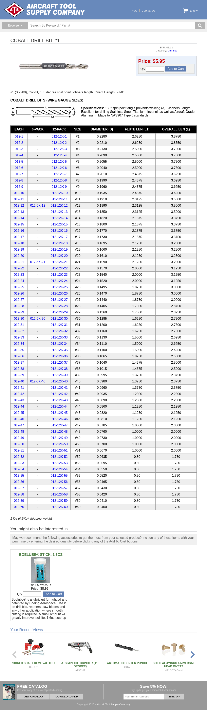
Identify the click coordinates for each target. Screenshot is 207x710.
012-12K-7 (59, 174)
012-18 (19, 243)
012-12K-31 (59, 325)
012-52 (19, 456)
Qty (152, 69)
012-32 (19, 331)
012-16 (19, 230)
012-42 (19, 394)
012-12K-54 (59, 469)
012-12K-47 (59, 425)
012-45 (19, 412)
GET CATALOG (33, 696)
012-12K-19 (59, 249)
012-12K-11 (59, 199)
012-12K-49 (59, 438)
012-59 (19, 500)
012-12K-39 (59, 375)
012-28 (19, 306)
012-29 (19, 312)
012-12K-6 (59, 168)
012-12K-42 (59, 394)
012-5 (19, 161)
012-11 (19, 199)
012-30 (19, 318)
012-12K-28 (59, 306)
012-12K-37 (59, 362)
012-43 (19, 400)
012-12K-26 (59, 293)
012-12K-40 (59, 381)
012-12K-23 (59, 274)
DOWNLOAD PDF (66, 696)
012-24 (19, 281)
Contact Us (148, 10)
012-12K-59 (59, 500)
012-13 (19, 212)
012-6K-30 (37, 318)
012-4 (19, 155)
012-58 (19, 494)
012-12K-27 (59, 299)
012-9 (19, 186)
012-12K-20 (59, 255)
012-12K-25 (59, 287)
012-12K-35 (59, 350)
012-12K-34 (59, 343)
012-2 (19, 142)
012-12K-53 (59, 463)
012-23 (19, 274)
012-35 (19, 350)
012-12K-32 (59, 331)
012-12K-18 (59, 243)
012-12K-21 (59, 262)
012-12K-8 (59, 180)
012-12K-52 (59, 456)
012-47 (19, 425)
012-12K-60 (59, 507)
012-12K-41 (59, 387)
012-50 (19, 444)
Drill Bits (172, 50)
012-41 (19, 387)
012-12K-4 (59, 155)
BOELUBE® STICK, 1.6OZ (40, 555)
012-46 (19, 419)
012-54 (19, 469)
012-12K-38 (59, 368)
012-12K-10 (59, 193)
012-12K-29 (59, 312)
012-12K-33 (59, 337)
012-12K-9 (59, 186)
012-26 (19, 293)
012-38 (19, 368)
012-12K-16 (59, 230)
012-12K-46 (59, 419)
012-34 (19, 343)
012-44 (19, 406)
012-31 (19, 325)
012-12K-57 (59, 488)
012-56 (19, 482)
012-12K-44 (59, 406)
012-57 (19, 488)
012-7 (19, 174)
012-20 (19, 255)
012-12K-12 (59, 205)
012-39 (19, 375)
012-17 (19, 237)
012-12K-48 (59, 431)
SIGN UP (174, 696)
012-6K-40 (37, 381)
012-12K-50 (59, 444)
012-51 (19, 450)
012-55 (19, 475)
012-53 (19, 463)
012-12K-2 (59, 142)
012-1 (19, 136)
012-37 (19, 362)
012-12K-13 (59, 212)
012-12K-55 (59, 475)
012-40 (19, 381)
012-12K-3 (59, 149)
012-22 (19, 268)
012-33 (19, 337)
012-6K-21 (37, 262)
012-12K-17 (59, 237)
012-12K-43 (59, 400)
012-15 (19, 224)
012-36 (19, 356)
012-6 (19, 168)
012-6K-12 (37, 205)
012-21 (19, 262)
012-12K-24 (59, 281)
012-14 (19, 218)
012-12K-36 (59, 356)
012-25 (19, 287)
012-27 (19, 299)
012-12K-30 (59, 318)
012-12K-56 (59, 482)
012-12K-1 (59, 136)
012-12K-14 (59, 218)
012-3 (19, 149)
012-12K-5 (59, 161)
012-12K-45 (59, 412)
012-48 (19, 431)
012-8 (19, 180)
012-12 (19, 205)
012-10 (19, 193)
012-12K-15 (59, 224)
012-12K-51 (59, 450)
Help (134, 10)
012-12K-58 (59, 494)
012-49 (19, 438)
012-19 (19, 249)
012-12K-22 (59, 268)
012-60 (19, 507)
